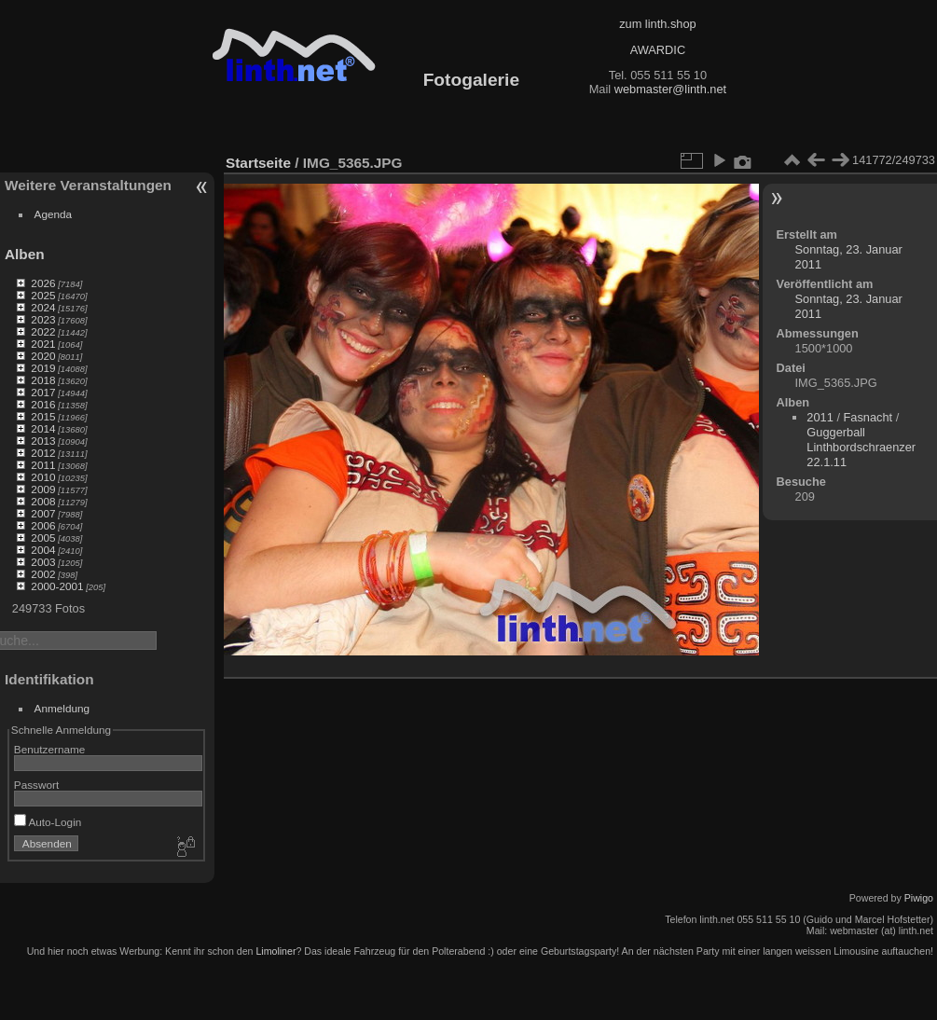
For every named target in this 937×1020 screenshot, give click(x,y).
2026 (43, 283)
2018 (43, 380)
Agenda (53, 214)
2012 (43, 453)
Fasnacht (868, 417)
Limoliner (275, 951)
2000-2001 (57, 586)
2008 (43, 501)
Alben (25, 254)
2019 (43, 368)
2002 (43, 574)
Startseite (258, 163)
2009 (43, 489)
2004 (43, 550)
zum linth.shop (657, 24)
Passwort (36, 785)
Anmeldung (62, 708)
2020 (43, 356)
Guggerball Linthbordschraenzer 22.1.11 (861, 447)
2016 (43, 404)
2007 (43, 513)
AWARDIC (657, 50)
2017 (43, 392)
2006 (43, 525)
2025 (43, 295)
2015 (43, 416)
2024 (43, 307)
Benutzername (50, 749)
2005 (43, 537)
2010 (43, 477)
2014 (43, 428)
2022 (43, 331)
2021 (43, 344)
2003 (43, 562)
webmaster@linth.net (670, 89)
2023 (43, 319)
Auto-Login (48, 822)
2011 (43, 465)
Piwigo (918, 897)
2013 (43, 440)
